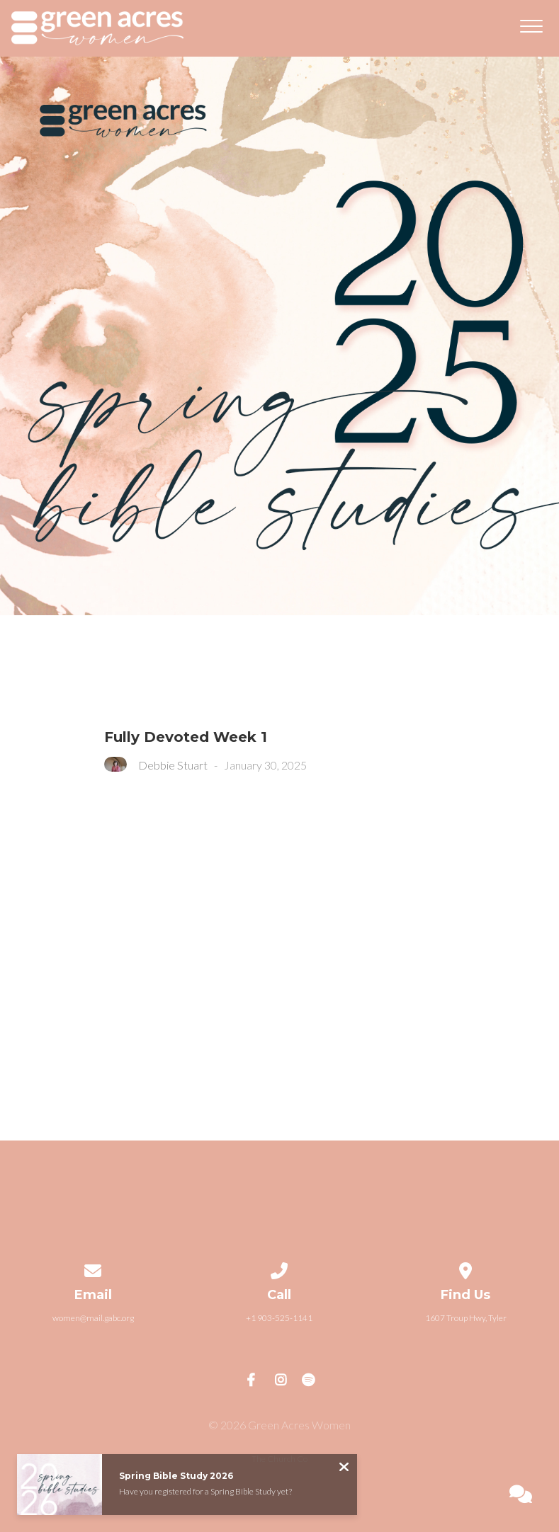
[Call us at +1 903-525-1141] (280, 1268)
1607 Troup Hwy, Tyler (466, 1318)
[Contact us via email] (93, 1268)
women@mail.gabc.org (93, 1318)
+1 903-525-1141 (279, 1318)
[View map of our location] (466, 1268)
